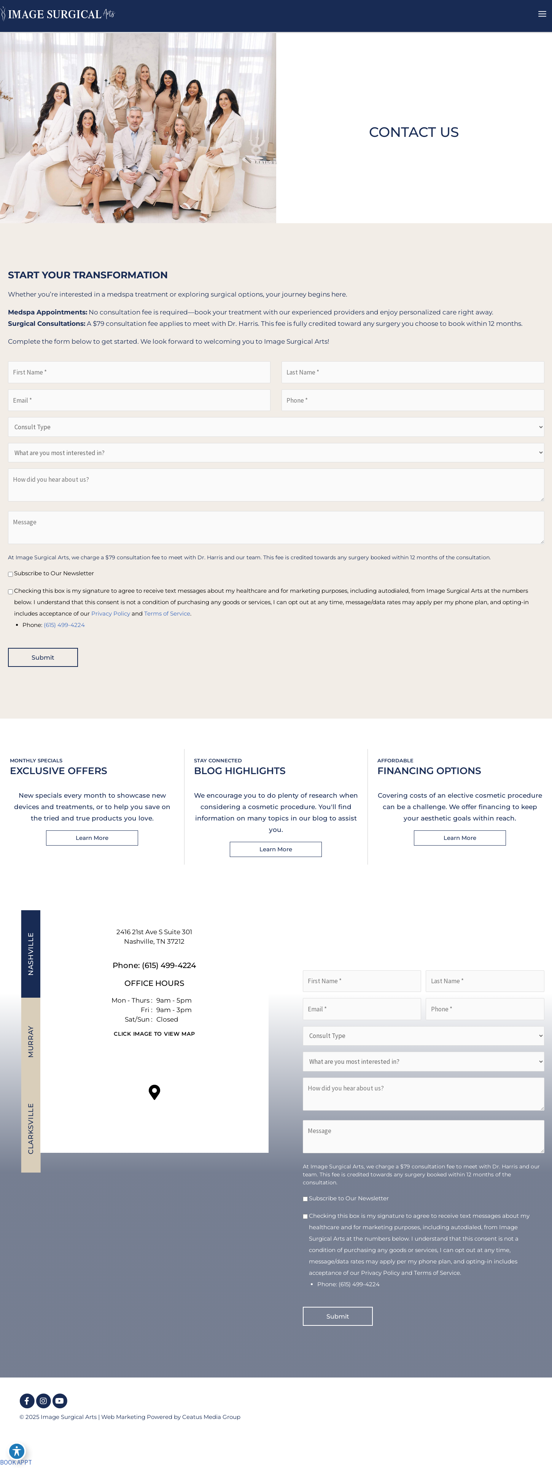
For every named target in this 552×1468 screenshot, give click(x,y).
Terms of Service (167, 613)
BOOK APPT (16, 1462)
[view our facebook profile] (27, 1401)
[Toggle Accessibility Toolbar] (17, 1451)
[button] (92, 838)
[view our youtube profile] (59, 1401)
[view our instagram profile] (43, 1401)
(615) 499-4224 (64, 625)
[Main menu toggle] (542, 14)
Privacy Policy (110, 613)
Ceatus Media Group (211, 1416)
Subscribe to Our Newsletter (54, 573)
